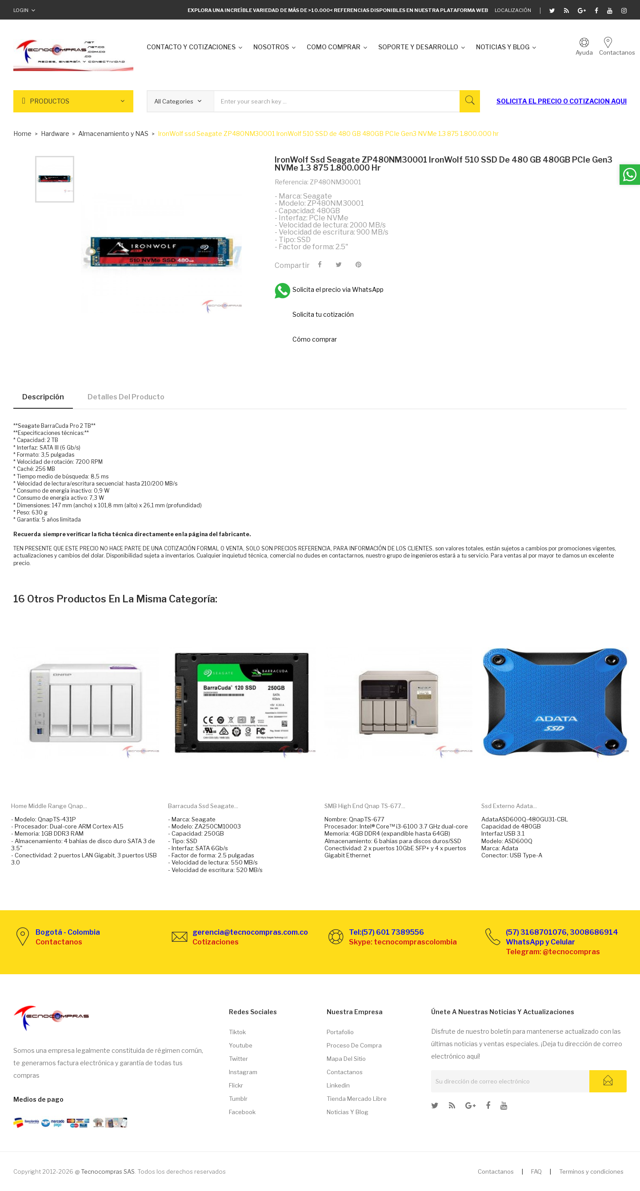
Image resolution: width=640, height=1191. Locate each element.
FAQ (536, 1171)
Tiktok (237, 1032)
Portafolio (340, 1032)
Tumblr (238, 1098)
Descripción (43, 397)
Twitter (238, 1058)
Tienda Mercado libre (357, 1098)
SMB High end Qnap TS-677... (364, 806)
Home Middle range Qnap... (49, 806)
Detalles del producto (126, 397)
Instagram (243, 1071)
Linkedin (338, 1085)
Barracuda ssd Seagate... (203, 806)
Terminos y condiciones (591, 1171)
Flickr (236, 1085)
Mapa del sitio (346, 1058)
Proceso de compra (354, 1045)
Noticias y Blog (347, 1111)
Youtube (240, 1045)
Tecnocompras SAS (108, 1171)
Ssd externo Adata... (509, 806)
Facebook (242, 1111)
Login (20, 10)
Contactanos (345, 1071)
